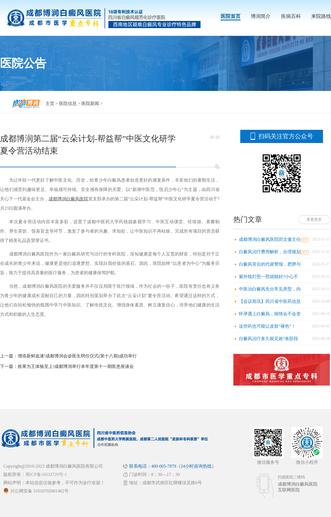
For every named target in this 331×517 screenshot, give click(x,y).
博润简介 (261, 16)
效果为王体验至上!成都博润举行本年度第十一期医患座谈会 (76, 366)
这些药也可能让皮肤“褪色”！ (267, 326)
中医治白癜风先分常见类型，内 (270, 289)
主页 (50, 103)
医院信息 (68, 103)
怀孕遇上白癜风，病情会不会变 (270, 313)
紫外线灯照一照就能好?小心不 (268, 276)
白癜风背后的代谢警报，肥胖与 (270, 264)
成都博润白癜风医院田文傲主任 (270, 239)
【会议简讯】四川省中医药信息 (270, 301)
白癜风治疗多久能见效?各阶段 (268, 338)
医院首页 (231, 16)
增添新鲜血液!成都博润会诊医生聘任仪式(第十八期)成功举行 (77, 356)
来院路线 (321, 16)
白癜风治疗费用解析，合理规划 (270, 251)
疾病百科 (291, 16)
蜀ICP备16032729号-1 (46, 474)
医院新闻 (90, 103)
